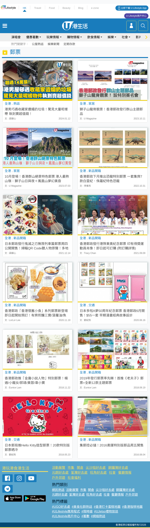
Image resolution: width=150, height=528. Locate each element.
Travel (37, 7)
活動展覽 (58, 468)
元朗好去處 (60, 472)
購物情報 (73, 37)
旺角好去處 (98, 472)
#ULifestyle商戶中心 (66, 516)
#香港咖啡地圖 (132, 506)
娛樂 (111, 37)
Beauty (66, 7)
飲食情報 (93, 37)
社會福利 (74, 478)
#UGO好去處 (61, 506)
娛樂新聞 (53, 44)
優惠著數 (32, 37)
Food (52, 7)
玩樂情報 (52, 37)
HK (24, 7)
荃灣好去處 (79, 472)
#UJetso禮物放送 (106, 511)
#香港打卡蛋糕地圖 (107, 506)
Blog (80, 7)
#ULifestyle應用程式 (66, 511)
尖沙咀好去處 (96, 468)
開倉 (80, 468)
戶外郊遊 (58, 478)
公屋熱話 (38, 44)
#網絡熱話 (98, 516)
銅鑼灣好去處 (118, 468)
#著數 (85, 516)
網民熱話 (58, 490)
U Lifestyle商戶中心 (136, 16)
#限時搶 (87, 511)
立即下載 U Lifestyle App (133, 8)
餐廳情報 (124, 472)
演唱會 (16, 37)
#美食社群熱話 (82, 506)
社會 (125, 37)
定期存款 (69, 44)
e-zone (95, 7)
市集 (71, 468)
